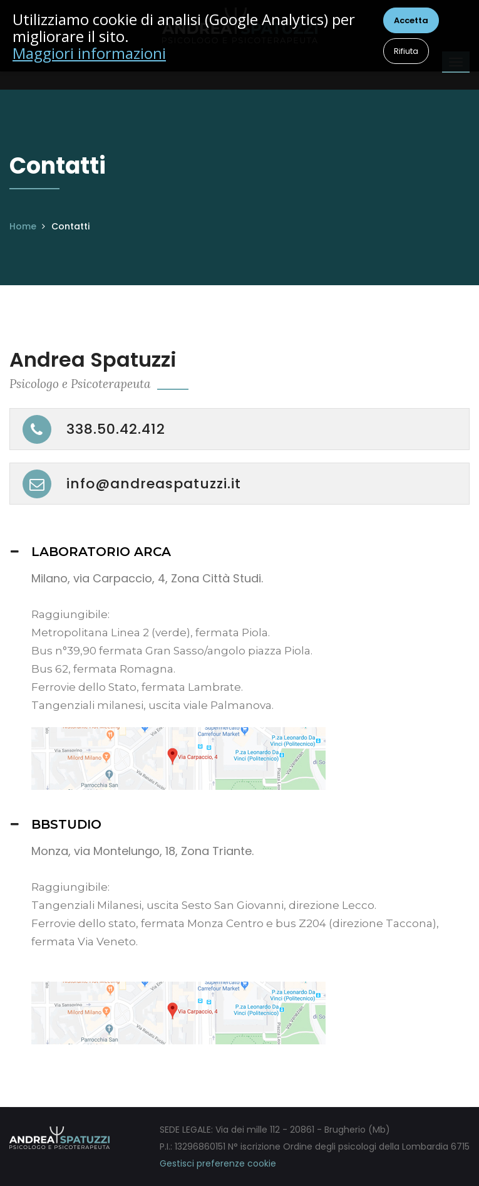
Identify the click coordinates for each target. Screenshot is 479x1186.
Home (22, 226)
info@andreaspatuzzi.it (153, 483)
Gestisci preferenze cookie (218, 1163)
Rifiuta (406, 51)
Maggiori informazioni (89, 53)
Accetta (411, 20)
